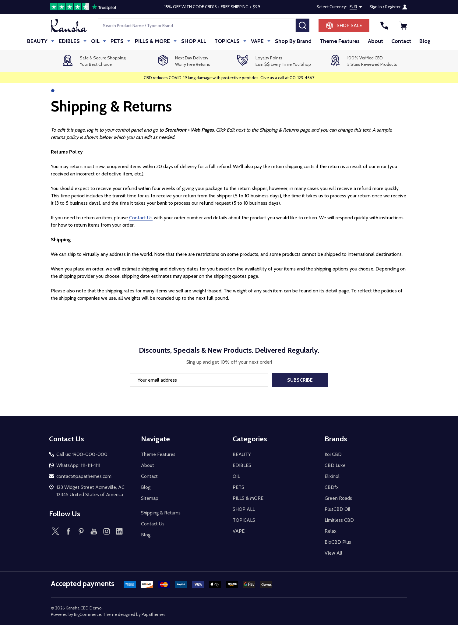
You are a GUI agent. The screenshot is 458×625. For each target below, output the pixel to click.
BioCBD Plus (338, 542)
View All (333, 553)
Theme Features (334, 41)
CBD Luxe (335, 465)
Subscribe (300, 380)
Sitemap (149, 498)
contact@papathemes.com (83, 476)
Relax (330, 531)
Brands (336, 438)
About (370, 41)
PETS (117, 41)
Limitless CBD (339, 520)
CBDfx (332, 487)
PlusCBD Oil (337, 509)
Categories (250, 438)
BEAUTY (42, 41)
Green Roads (338, 498)
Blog (420, 41)
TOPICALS (224, 41)
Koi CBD (333, 454)
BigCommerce (87, 614)
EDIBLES (72, 41)
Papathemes (154, 614)
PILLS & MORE (151, 41)
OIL (97, 41)
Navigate (155, 438)
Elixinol (332, 476)
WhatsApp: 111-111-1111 (78, 465)
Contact (397, 41)
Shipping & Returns (161, 513)
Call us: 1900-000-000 (81, 454)
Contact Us (141, 218)
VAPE (253, 41)
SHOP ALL (190, 41)
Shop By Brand (288, 41)
